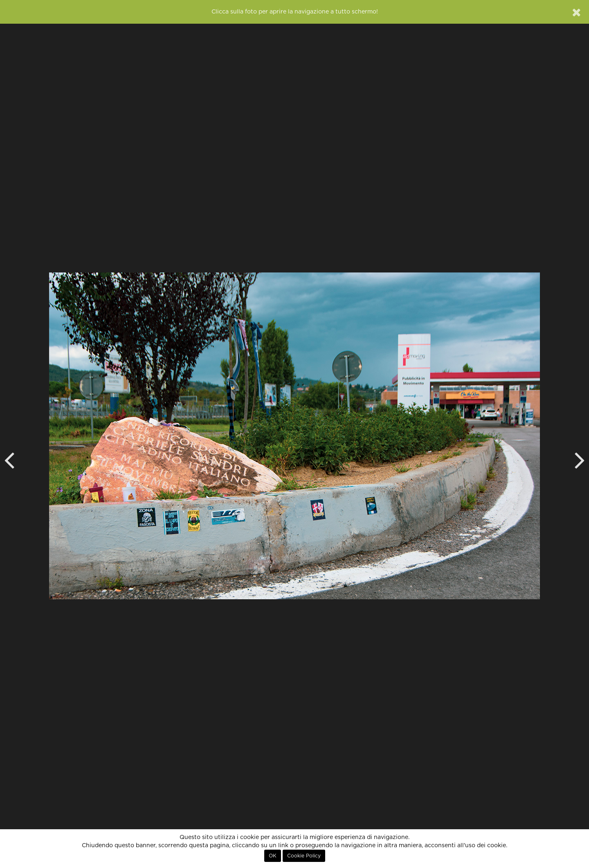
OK (273, 855)
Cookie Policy (304, 855)
